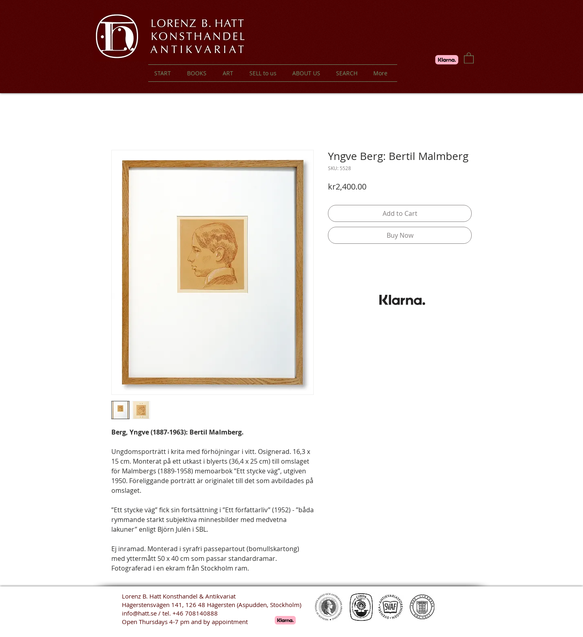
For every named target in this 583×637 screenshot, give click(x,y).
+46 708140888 (195, 613)
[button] (469, 58)
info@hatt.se (139, 613)
